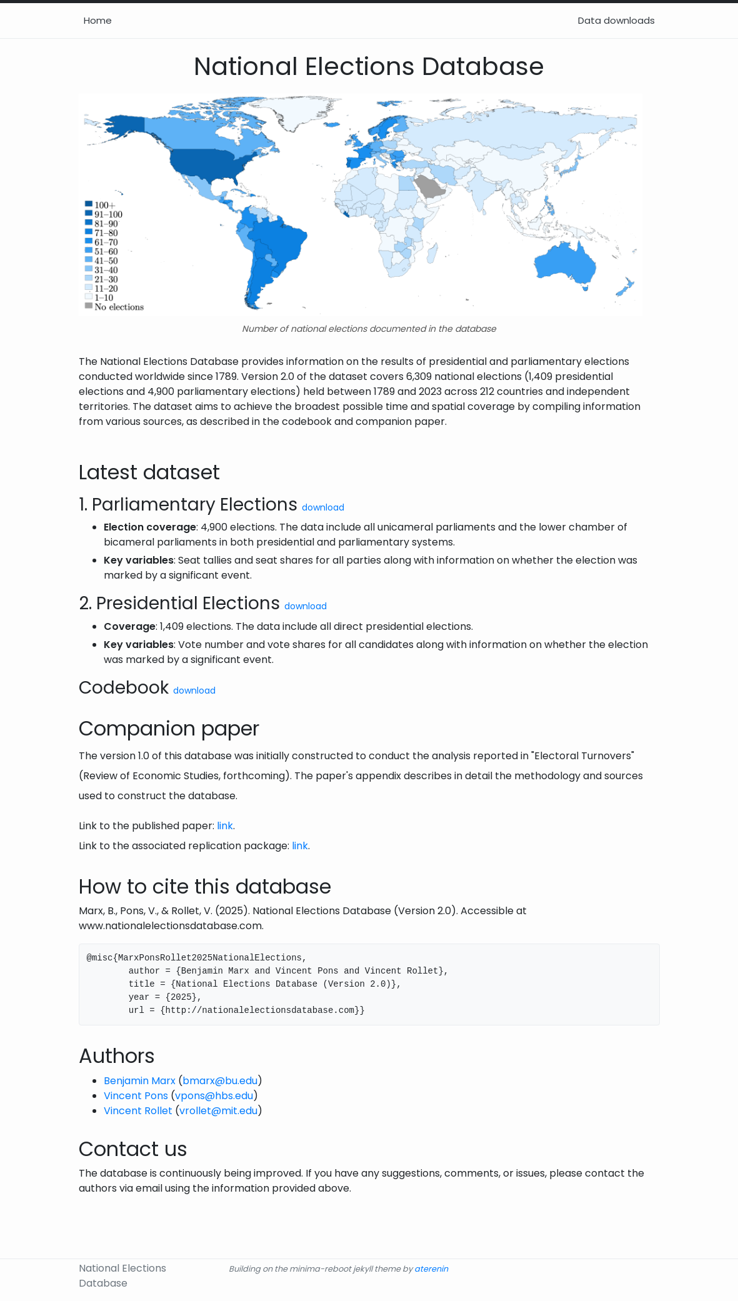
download (323, 507)
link (225, 826)
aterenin (431, 1269)
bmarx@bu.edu (219, 1081)
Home (98, 20)
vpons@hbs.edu (214, 1096)
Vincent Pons (136, 1096)
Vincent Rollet (138, 1111)
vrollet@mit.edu (218, 1111)
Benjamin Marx (140, 1081)
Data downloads (616, 20)
